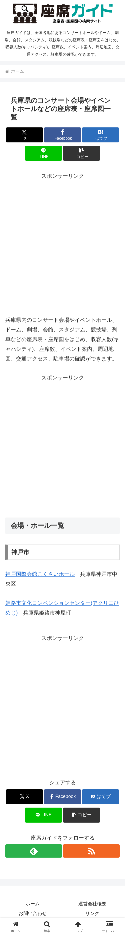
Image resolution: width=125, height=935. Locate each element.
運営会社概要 (92, 903)
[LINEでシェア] (43, 153)
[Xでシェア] (24, 134)
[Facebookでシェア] (62, 134)
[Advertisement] (62, 243)
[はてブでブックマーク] (100, 134)
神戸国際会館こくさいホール (40, 574)
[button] (81, 153)
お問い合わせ (33, 913)
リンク (92, 913)
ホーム (33, 903)
